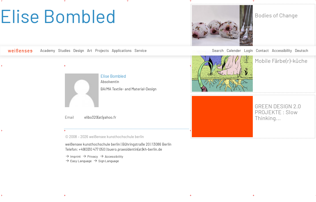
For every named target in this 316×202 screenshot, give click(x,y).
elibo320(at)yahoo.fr (100, 117)
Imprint (73, 156)
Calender (234, 50)
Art (89, 50)
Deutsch (301, 50)
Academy (47, 50)
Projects (102, 50)
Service (141, 50)
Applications (121, 50)
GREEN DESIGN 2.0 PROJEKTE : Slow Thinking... (278, 112)
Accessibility (282, 50)
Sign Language (106, 161)
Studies (64, 50)
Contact (262, 50)
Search (218, 50)
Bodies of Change (276, 15)
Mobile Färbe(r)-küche (281, 61)
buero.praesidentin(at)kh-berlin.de (134, 149)
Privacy (90, 156)
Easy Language (78, 161)
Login (248, 50)
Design (78, 50)
